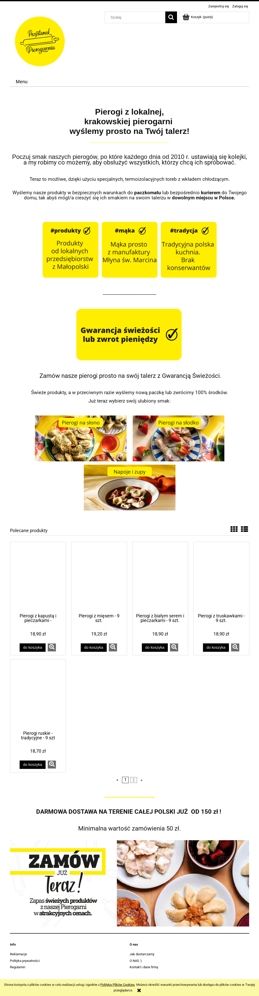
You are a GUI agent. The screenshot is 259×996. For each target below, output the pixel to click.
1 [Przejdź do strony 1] (125, 780)
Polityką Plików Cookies (117, 985)
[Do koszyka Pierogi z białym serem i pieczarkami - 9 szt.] (155, 647)
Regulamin (17, 967)
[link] (129, 883)
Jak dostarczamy (142, 954)
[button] (52, 647)
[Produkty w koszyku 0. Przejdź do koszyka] (198, 17)
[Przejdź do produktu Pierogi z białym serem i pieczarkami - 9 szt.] (160, 577)
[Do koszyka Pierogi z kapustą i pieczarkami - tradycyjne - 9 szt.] (33, 647)
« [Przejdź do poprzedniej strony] (117, 780)
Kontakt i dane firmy (144, 967)
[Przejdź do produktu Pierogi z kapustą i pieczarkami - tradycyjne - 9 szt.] (37, 577)
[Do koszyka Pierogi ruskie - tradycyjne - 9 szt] (33, 764)
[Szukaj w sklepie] (136, 17)
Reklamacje (18, 954)
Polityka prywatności (25, 961)
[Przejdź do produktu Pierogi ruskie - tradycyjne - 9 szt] (37, 694)
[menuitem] (22, 82)
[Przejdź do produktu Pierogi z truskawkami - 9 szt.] (221, 577)
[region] (129, 883)
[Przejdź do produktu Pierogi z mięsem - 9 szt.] (99, 577)
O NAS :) (136, 961)
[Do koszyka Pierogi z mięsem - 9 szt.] (94, 647)
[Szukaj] (171, 17)
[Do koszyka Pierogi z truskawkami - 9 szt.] (216, 647)
